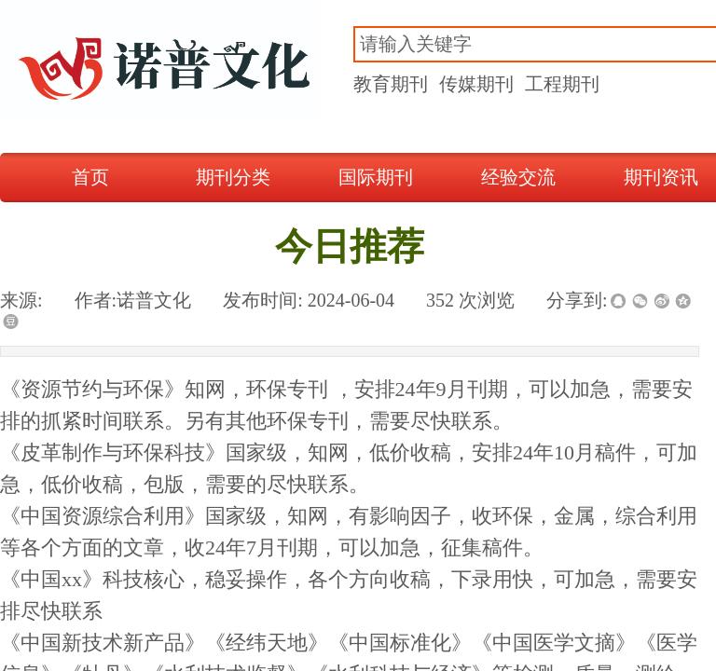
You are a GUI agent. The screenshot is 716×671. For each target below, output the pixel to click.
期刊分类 (233, 177)
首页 (90, 177)
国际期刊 (375, 177)
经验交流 (518, 177)
